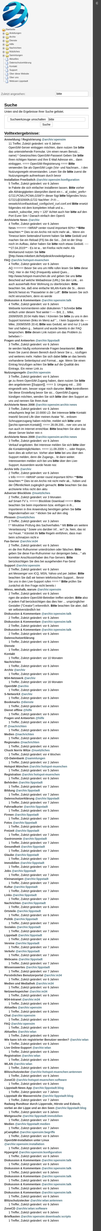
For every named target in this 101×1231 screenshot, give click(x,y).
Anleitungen (15, 33)
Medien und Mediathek (19, 983)
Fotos (8, 822)
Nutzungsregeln (15, 372)
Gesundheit (12, 846)
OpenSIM (10, 686)
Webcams (11, 959)
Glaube (9, 854)
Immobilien (11, 862)
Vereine (9, 943)
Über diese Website (19, 73)
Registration (12, 774)
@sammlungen (35, 758)
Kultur (8, 886)
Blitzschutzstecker (16, 1071)
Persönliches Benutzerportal (23, 975)
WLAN (8, 1063)
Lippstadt (10, 935)
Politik (8, 919)
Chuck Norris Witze (17, 750)
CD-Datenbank (14, 758)
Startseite (10, 29)
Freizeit (9, 830)
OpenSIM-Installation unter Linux (26, 1140)
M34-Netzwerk (13, 678)
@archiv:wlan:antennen (46, 1200)
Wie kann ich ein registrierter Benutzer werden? (36, 1039)
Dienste (13, 40)
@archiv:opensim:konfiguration (57, 179)
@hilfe (27, 710)
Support (13, 70)
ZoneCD (9, 1079)
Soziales (10, 927)
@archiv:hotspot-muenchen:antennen (56, 1071)
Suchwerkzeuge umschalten (28, 119)
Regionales (12, 742)
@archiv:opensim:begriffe (37, 1132)
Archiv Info (11, 469)
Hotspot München (16, 766)
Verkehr (9, 951)
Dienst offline (13, 710)
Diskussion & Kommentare (22, 300)
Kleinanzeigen (14, 878)
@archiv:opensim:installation (24, 1144)
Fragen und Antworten (19, 340)
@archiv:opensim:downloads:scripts (46, 1216)
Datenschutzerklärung (20, 62)
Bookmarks (12, 702)
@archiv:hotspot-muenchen (30, 260)
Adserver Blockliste (17, 493)
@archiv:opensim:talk (56, 300)
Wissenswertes (14, 967)
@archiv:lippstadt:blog (48, 1087)
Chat (7, 1015)
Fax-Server (11, 541)
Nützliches (14, 51)
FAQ (7, 260)
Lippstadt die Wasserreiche (23, 1095)
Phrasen (10, 517)
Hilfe (11, 44)
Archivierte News (16, 220)
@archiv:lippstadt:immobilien (42, 1116)
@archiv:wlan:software (31, 1208)
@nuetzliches (41, 493)
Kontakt (13, 66)
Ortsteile (10, 911)
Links (8, 895)
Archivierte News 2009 (19, 437)
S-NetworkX (12, 694)
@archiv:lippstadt (48, 340)
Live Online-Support (18, 1047)
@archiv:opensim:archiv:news (56, 404)
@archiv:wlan (27, 1031)
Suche (86, 93)
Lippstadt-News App (18, 1087)
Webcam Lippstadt (18, 81)
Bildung (9, 790)
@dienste (27, 702)
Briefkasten (12, 1216)
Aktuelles (14, 59)
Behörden (11, 782)
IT (5, 726)
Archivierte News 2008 (19, 404)
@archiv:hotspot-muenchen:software (41, 1079)
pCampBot (11, 1132)
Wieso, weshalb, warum (20, 589)
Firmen (9, 814)
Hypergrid (11, 1152)
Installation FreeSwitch (19, 179)
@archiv (34, 220)
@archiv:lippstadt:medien (32, 1124)
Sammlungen (16, 55)
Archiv (12, 36)
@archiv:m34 (29, 541)
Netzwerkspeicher (16, 991)
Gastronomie (13, 838)
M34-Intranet (12, 999)
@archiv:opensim (54, 139)
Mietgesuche (13, 1116)
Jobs (7, 870)
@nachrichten (17, 726)
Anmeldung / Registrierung (22, 139)
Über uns (14, 77)
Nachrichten (15, 48)
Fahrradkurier (13, 806)
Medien (9, 734)
